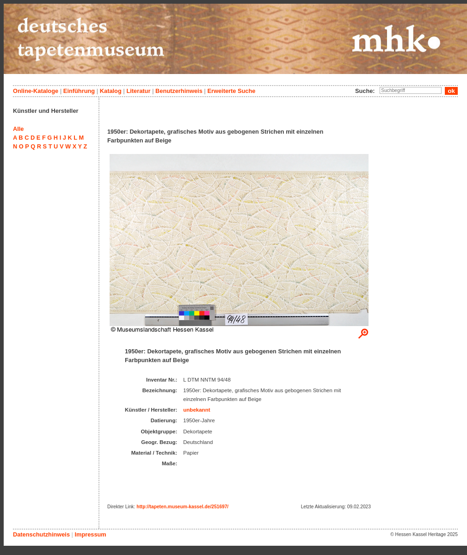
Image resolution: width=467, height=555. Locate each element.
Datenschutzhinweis (41, 534)
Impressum (90, 534)
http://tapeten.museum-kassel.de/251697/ (182, 506)
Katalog (111, 90)
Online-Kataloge (35, 90)
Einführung (79, 90)
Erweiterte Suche (231, 90)
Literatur (138, 90)
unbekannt (196, 410)
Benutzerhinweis (179, 90)
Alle (18, 128)
